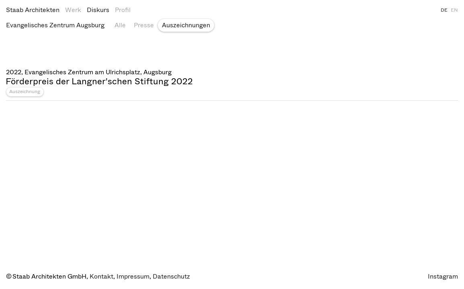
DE (444, 10)
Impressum (133, 276)
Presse (144, 25)
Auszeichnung (24, 91)
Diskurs (98, 9)
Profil (123, 9)
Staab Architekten (32, 9)
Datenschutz (171, 276)
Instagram (443, 276)
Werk (73, 9)
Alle (120, 25)
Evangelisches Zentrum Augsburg (55, 25)
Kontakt (101, 276)
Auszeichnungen (186, 25)
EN (454, 10)
